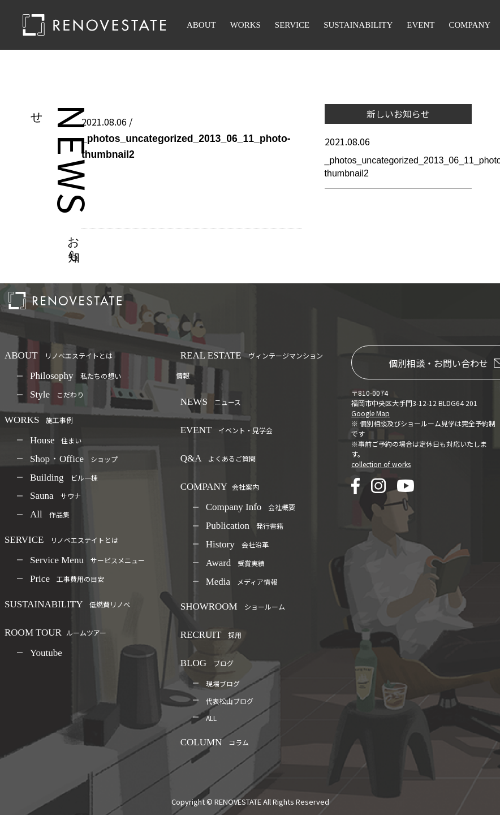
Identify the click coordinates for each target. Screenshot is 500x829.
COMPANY (469, 24)
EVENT (420, 24)
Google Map (370, 413)
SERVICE (292, 24)
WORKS (245, 24)
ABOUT (201, 24)
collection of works (381, 464)
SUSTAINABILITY (358, 24)
